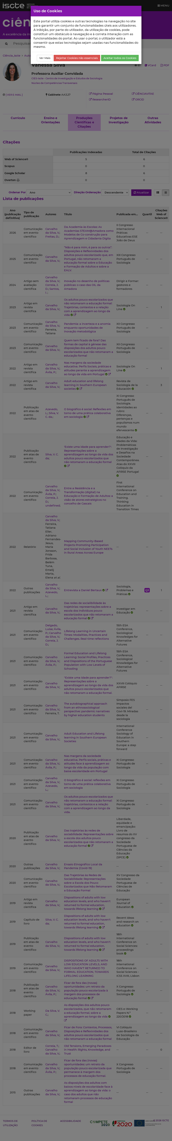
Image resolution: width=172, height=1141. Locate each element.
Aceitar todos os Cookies (119, 58)
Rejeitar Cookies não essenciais (77, 58)
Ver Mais (44, 58)
